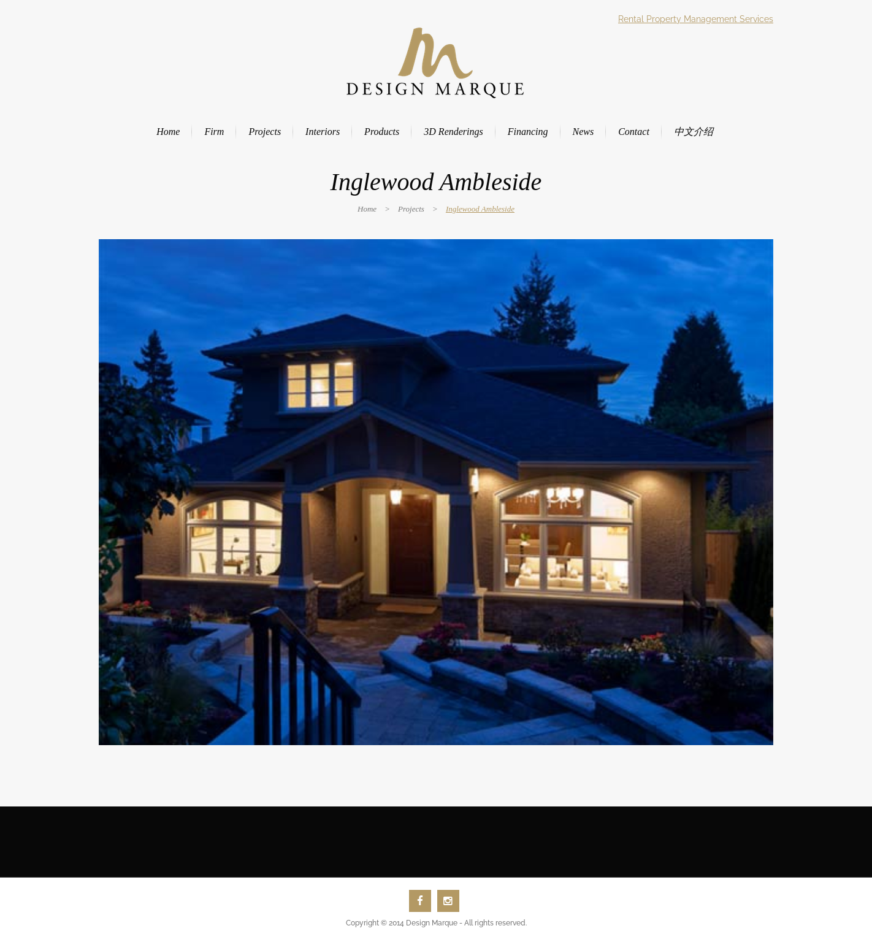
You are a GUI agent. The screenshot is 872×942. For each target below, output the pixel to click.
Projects (411, 208)
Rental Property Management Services (695, 19)
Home (367, 208)
